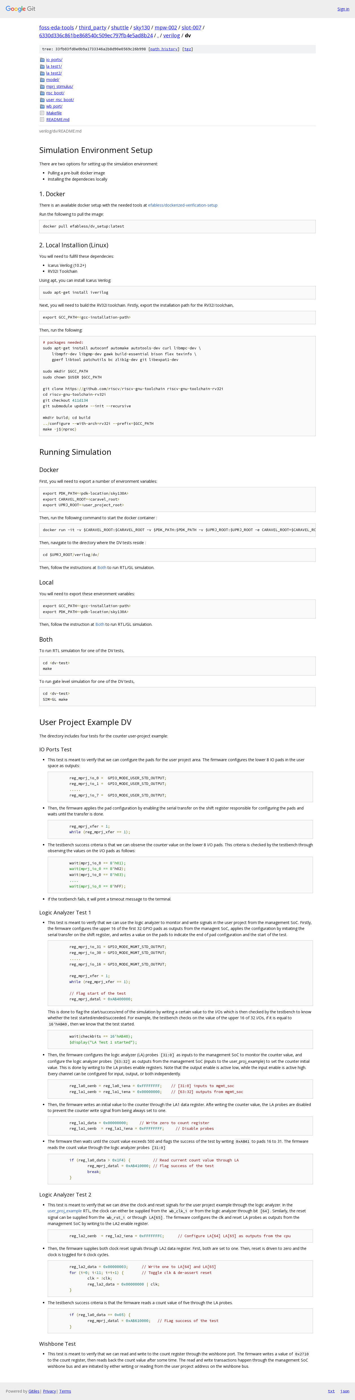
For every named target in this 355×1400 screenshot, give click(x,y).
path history (164, 49)
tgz (187, 49)
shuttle (120, 27)
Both (101, 567)
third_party (92, 27)
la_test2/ (54, 73)
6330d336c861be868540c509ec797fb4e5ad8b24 (96, 35)
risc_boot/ (55, 93)
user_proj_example (65, 1210)
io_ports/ (54, 59)
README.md (57, 119)
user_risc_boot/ (60, 99)
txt (331, 1390)
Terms (65, 1391)
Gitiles (34, 1391)
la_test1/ (54, 66)
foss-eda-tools (56, 27)
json (344, 1390)
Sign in (343, 9)
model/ (52, 79)
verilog (171, 35)
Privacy (49, 1391)
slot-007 (191, 27)
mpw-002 (166, 27)
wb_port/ (54, 106)
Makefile (54, 113)
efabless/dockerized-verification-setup (183, 205)
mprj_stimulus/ (59, 86)
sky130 (141, 27)
